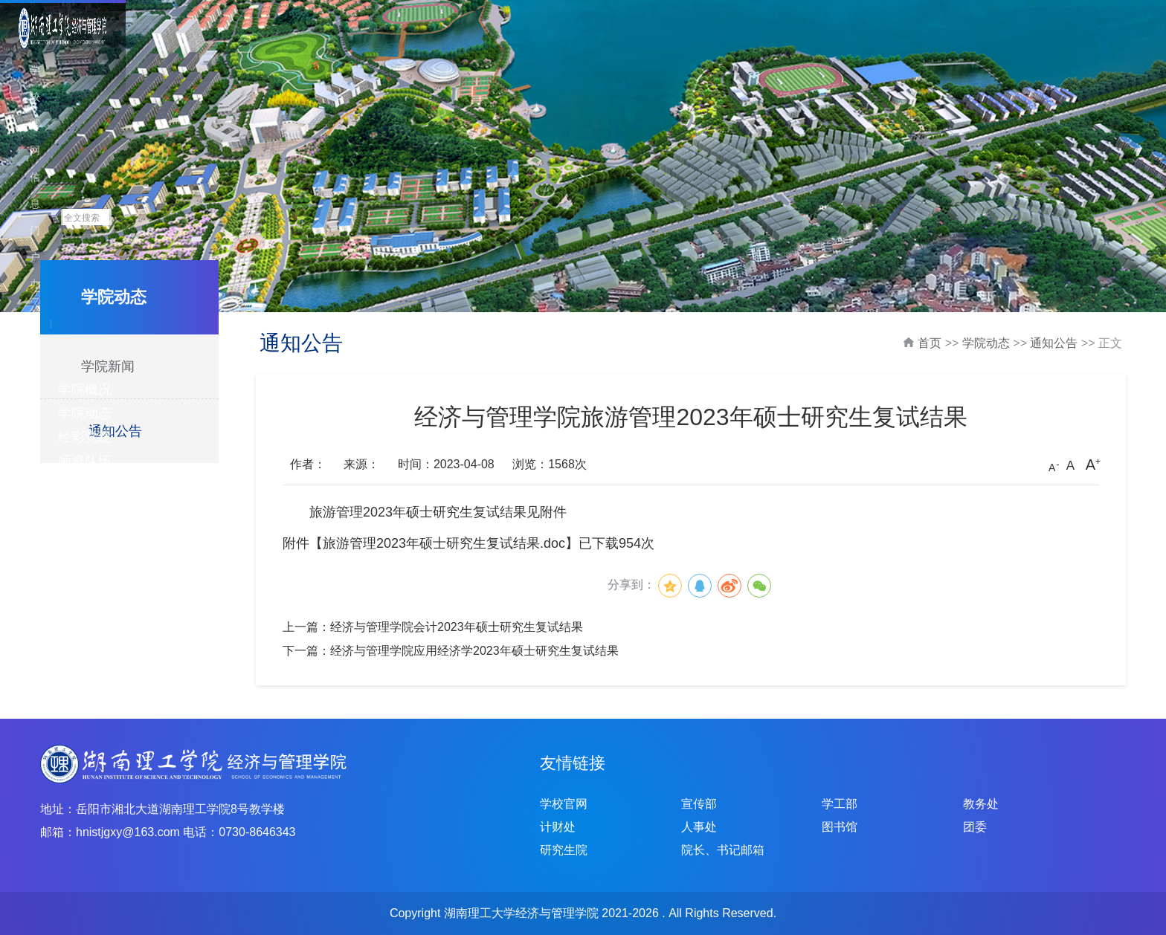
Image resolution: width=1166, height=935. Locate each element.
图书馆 (839, 827)
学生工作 (939, 46)
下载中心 (1106, 46)
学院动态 (523, 46)
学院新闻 (108, 366)
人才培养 (856, 46)
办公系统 (1077, 21)
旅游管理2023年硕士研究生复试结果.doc (444, 543)
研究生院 (563, 850)
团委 (975, 827)
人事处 (699, 827)
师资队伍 (689, 46)
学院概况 (439, 46)
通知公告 (115, 431)
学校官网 (949, 21)
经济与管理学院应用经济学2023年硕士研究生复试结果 (474, 650)
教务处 (981, 804)
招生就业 (1022, 46)
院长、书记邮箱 (722, 850)
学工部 (839, 804)
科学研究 (772, 46)
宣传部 (699, 804)
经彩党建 (606, 46)
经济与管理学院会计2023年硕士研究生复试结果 (456, 627)
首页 (929, 343)
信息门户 (1013, 21)
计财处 (558, 827)
